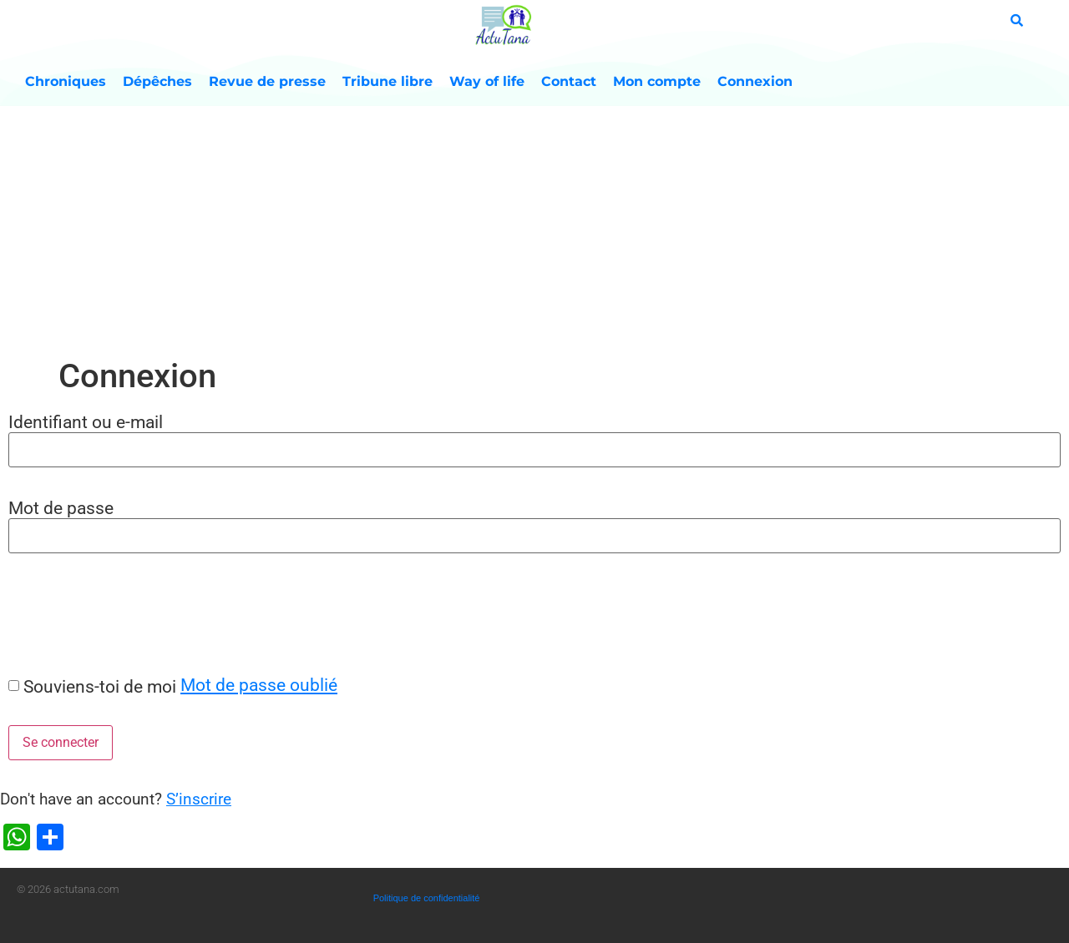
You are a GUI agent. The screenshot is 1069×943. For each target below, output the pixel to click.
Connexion (755, 81)
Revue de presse (267, 81)
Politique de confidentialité (426, 898)
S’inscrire (198, 799)
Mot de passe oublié (258, 684)
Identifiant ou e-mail (85, 422)
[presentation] (127, 613)
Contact (568, 81)
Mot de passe (61, 508)
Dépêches (157, 81)
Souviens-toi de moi (99, 686)
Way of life (486, 81)
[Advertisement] (534, 231)
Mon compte (657, 81)
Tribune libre (387, 81)
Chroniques (65, 81)
